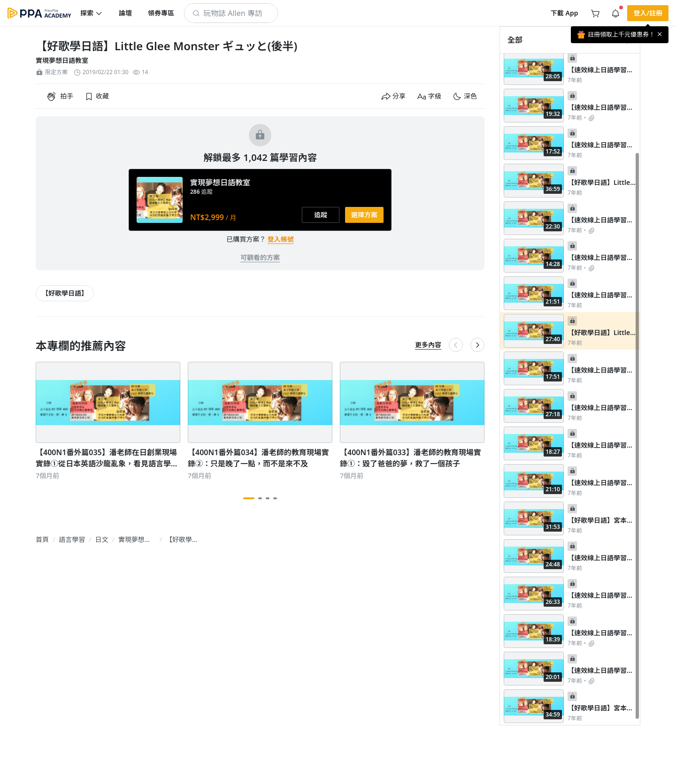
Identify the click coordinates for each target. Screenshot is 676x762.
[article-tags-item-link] (65, 293)
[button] (91, 13)
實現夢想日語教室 (62, 60)
